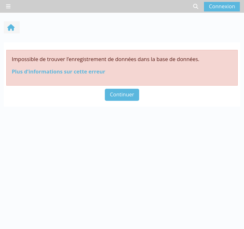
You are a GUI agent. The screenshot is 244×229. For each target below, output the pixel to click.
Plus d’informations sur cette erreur (58, 71)
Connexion (222, 6)
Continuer (122, 94)
